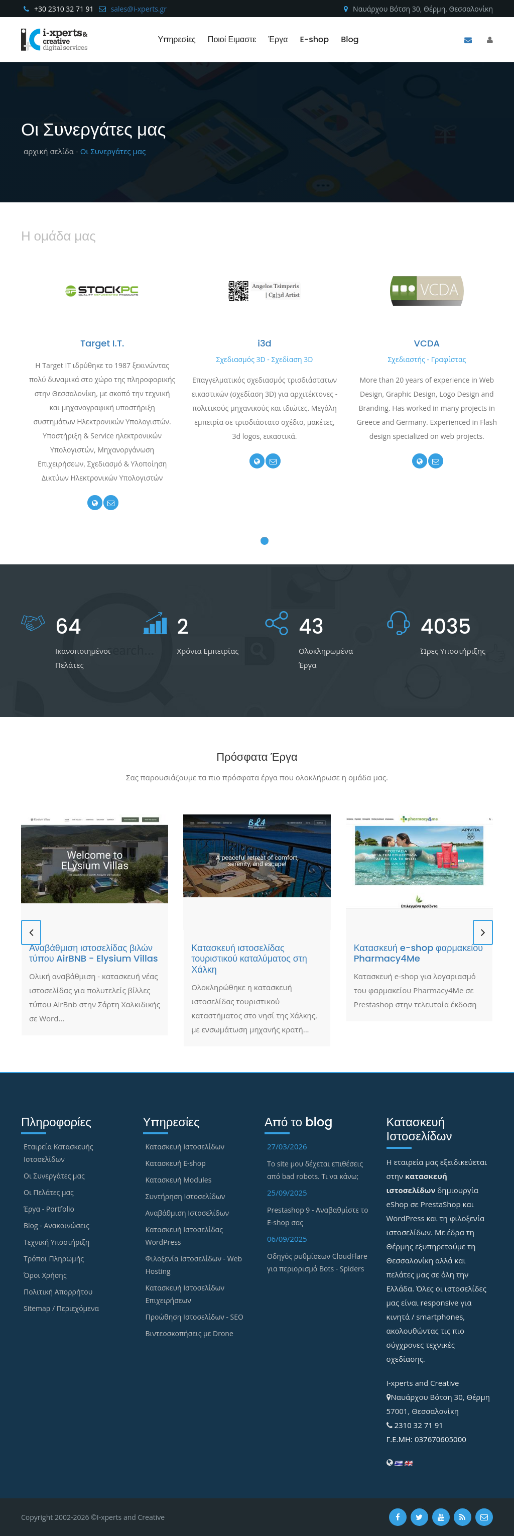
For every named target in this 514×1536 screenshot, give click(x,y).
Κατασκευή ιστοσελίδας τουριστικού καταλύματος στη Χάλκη (249, 958)
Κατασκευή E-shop (176, 1163)
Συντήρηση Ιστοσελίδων (185, 1196)
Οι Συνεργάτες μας (54, 1175)
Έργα (278, 39)
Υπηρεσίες (176, 39)
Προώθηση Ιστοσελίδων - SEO (194, 1317)
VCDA (427, 343)
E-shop (314, 39)
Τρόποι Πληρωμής (54, 1258)
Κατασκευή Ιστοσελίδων (185, 1146)
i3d (265, 343)
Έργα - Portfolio (49, 1209)
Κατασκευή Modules (179, 1180)
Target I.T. (102, 343)
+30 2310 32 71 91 (64, 9)
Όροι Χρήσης (45, 1275)
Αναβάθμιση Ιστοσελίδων (187, 1213)
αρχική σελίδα (49, 151)
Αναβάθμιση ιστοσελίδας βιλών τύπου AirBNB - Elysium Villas (93, 953)
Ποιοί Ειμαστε (232, 39)
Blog (349, 39)
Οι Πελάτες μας (49, 1192)
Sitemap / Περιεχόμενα (61, 1308)
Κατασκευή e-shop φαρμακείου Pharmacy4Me (418, 953)
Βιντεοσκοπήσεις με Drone (189, 1333)
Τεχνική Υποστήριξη (56, 1242)
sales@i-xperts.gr (139, 9)
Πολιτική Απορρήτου (58, 1291)
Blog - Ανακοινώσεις (56, 1225)
